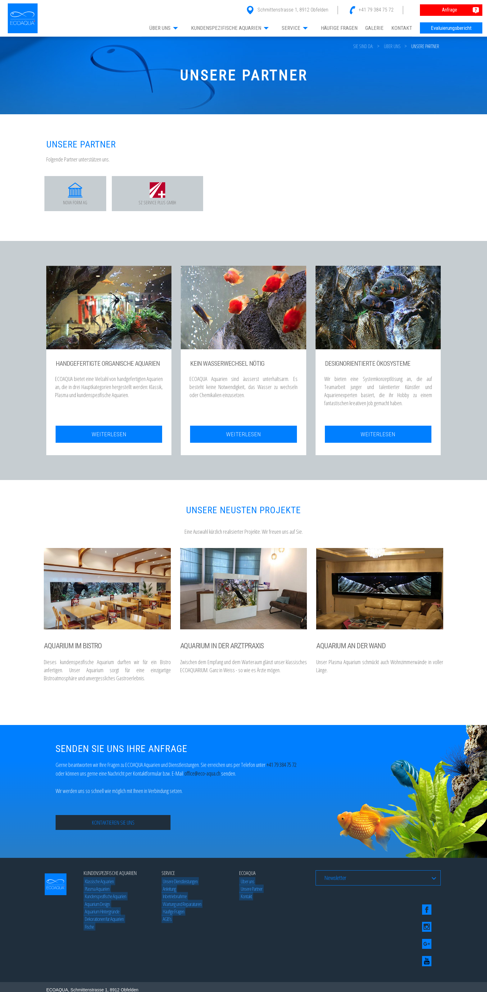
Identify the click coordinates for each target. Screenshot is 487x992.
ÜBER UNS (164, 28)
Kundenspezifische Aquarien (104, 899)
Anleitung (168, 891)
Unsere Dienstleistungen (179, 883)
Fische (88, 929)
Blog (85, 978)
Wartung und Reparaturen (181, 906)
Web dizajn (68, 978)
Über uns (392, 46)
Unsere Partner (425, 46)
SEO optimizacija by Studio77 (346, 978)
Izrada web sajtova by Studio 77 (120, 978)
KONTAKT (401, 28)
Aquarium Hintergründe (101, 914)
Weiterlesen (109, 437)
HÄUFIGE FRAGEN (339, 28)
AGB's (166, 921)
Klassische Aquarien (98, 883)
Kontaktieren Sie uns (113, 825)
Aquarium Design (96, 906)
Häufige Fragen (172, 914)
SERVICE (295, 28)
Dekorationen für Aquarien (103, 921)
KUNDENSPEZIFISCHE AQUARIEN (230, 28)
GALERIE (374, 28)
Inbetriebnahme (173, 899)
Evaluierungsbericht (451, 28)
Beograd (155, 978)
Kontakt (244, 899)
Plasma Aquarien (96, 891)
